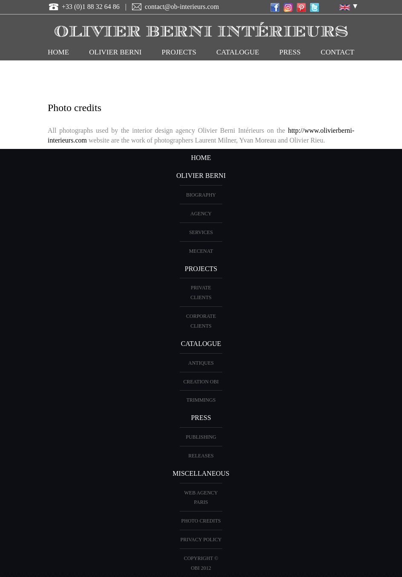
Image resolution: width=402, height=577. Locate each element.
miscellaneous (200, 473)
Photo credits (201, 521)
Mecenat (201, 251)
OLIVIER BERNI (115, 52)
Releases (200, 456)
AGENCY (201, 214)
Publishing (201, 437)
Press (290, 52)
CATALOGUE (237, 52)
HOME (58, 52)
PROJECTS (179, 52)
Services (201, 232)
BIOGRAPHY (201, 195)
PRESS (201, 417)
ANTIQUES (201, 363)
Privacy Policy (200, 540)
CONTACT (337, 52)
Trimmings (201, 400)
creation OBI (201, 382)
